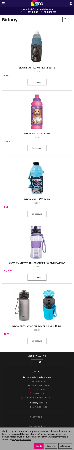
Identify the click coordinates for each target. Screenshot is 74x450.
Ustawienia (65, 446)
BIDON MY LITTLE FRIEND (37, 133)
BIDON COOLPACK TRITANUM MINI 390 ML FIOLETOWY (37, 262)
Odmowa (51, 446)
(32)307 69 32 (37, 389)
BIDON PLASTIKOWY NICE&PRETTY (37, 67)
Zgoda (39, 446)
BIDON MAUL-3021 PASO (37, 199)
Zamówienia (37, 426)
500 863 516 (37, 393)
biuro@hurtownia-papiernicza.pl (37, 397)
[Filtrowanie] (65, 19)
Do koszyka (37, 82)
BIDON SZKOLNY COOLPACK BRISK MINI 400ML (37, 326)
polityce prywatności (21, 439)
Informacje (37, 416)
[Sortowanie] (70, 19)
